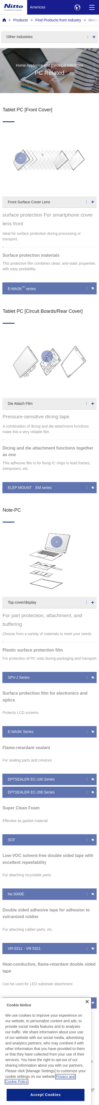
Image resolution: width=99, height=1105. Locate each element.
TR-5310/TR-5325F (24, 1003)
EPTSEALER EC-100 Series (31, 779)
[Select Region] (77, 7)
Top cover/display (22, 602)
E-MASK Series (20, 732)
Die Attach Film (20, 403)
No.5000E (16, 894)
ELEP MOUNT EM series (30, 487)
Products (20, 20)
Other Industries (19, 37)
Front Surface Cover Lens (29, 202)
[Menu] (91, 7)
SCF (11, 840)
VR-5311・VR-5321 (24, 948)
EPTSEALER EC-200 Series (31, 792)
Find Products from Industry (58, 20)
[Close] (87, 1011)
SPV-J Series (18, 677)
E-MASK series (22, 288)
